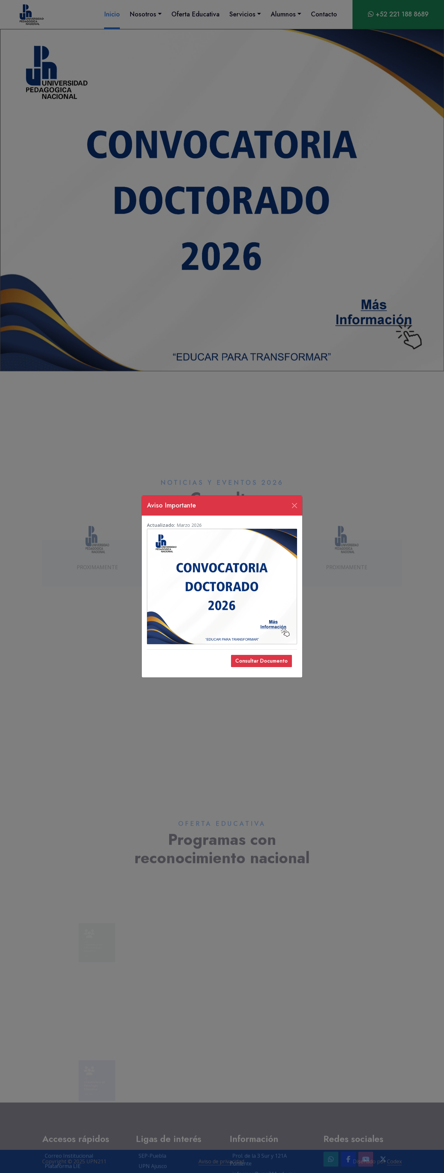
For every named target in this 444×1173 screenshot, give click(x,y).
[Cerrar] (294, 505)
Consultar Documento (261, 661)
